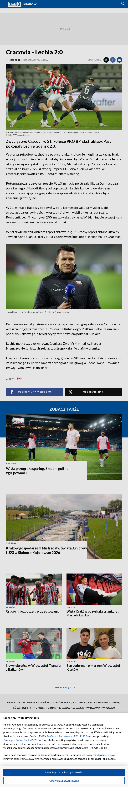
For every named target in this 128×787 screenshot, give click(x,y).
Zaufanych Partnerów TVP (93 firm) (23, 739)
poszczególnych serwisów (100, 754)
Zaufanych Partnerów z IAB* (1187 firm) (69, 736)
